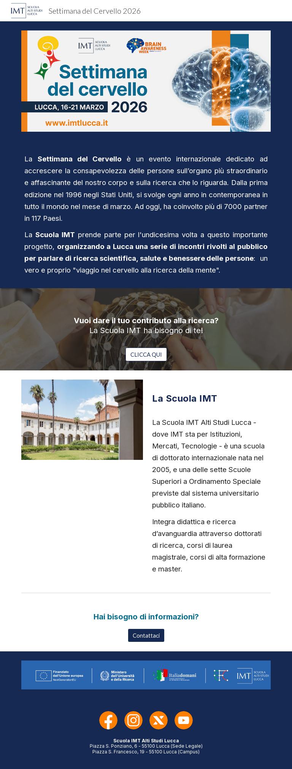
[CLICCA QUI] (146, 354)
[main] (145, 214)
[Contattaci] (146, 635)
